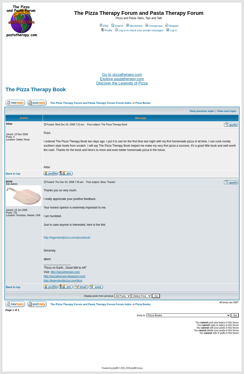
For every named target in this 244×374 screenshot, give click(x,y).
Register (172, 25)
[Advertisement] (122, 53)
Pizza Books (143, 103)
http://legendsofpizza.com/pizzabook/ (67, 237)
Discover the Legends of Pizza (122, 83)
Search (117, 25)
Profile (106, 30)
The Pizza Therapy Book (35, 89)
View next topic (226, 111)
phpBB (115, 368)
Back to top (13, 173)
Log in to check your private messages (139, 30)
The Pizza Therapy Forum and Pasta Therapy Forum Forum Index (90, 103)
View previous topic (201, 111)
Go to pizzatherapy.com (122, 75)
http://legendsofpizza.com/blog (63, 280)
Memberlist (134, 25)
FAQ (104, 25)
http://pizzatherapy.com (65, 272)
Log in (171, 30)
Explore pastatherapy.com (122, 79)
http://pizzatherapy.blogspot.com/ (64, 276)
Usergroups (154, 25)
